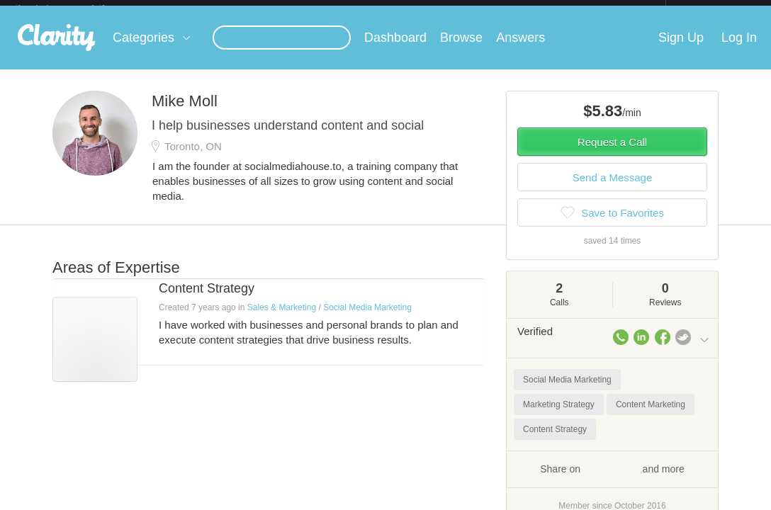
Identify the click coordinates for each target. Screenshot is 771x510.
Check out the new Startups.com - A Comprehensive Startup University (511, 9)
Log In (739, 49)
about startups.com (716, 9)
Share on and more (612, 479)
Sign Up (681, 49)
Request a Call (612, 153)
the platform (75, 8)
